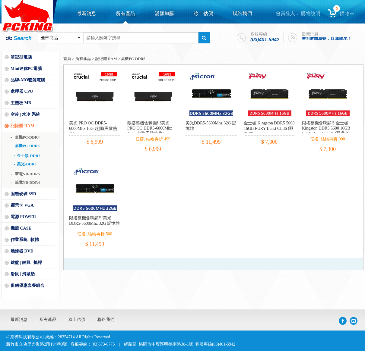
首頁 (67, 58)
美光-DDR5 (26, 164)
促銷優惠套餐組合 (27, 285)
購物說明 (310, 13)
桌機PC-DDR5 (27, 145)
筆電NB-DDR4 (27, 182)
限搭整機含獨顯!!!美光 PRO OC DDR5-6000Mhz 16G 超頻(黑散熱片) (149, 128)
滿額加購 (164, 13)
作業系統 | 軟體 (25, 239)
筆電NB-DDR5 (27, 174)
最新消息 (86, 13)
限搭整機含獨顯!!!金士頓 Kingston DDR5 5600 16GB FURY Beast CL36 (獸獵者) (326, 128)
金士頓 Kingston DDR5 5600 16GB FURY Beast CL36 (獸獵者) (269, 128)
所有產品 (125, 13)
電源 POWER (23, 217)
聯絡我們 (242, 13)
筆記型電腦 (21, 57)
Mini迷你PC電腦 (26, 68)
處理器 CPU (22, 91)
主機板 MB (21, 103)
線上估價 (203, 13)
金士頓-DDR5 (28, 155)
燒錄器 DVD (22, 251)
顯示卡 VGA (22, 205)
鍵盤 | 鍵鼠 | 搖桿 (26, 262)
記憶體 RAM (22, 126)
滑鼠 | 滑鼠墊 (23, 274)
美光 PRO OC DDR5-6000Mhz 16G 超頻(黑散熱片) (93, 128)
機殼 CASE (21, 228)
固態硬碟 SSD (23, 194)
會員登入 (285, 13)
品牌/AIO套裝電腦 (28, 80)
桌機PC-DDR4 (27, 137)
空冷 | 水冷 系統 (25, 114)
